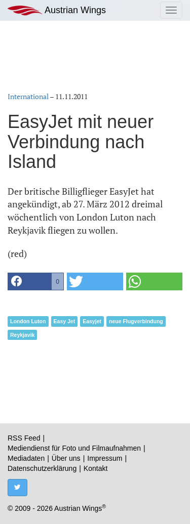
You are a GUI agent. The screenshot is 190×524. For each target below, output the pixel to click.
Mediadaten (26, 458)
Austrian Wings (57, 10)
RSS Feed (24, 438)
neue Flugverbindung (136, 321)
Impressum (104, 458)
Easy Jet (64, 321)
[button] (36, 281)
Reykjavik (22, 335)
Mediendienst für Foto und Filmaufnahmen (74, 448)
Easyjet (92, 321)
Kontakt (95, 468)
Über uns (66, 458)
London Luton (28, 321)
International (28, 96)
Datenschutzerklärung (42, 468)
